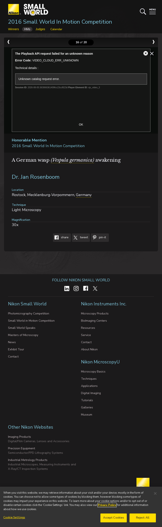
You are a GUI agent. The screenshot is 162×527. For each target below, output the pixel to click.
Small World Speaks (21, 328)
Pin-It (98, 237)
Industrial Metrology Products (27, 460)
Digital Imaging (91, 393)
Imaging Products (19, 437)
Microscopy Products (95, 314)
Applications (89, 386)
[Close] (155, 493)
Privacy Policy (107, 505)
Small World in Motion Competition (31, 321)
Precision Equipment (21, 448)
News (12, 342)
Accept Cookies (113, 518)
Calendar (56, 29)
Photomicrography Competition (28, 314)
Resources (88, 328)
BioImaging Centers (94, 321)
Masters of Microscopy (23, 335)
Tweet (80, 237)
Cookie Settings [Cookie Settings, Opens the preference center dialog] (14, 517)
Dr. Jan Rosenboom (35, 177)
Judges (40, 29)
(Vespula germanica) (72, 160)
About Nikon (89, 349)
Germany (84, 194)
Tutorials (87, 400)
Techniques (89, 379)
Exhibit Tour (16, 349)
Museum (86, 415)
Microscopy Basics (93, 372)
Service (86, 335)
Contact (13, 357)
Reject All (142, 518)
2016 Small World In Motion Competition (60, 22)
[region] (81, 507)
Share (61, 237)
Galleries (87, 407)
